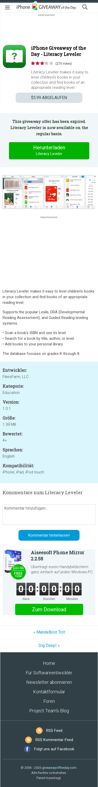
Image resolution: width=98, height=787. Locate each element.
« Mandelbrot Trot (49, 632)
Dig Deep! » (49, 645)
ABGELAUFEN (49, 97)
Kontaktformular (49, 691)
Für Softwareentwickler (49, 672)
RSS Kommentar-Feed (54, 739)
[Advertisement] (49, 30)
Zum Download (49, 609)
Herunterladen (49, 150)
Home (49, 663)
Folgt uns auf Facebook (54, 749)
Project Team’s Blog (49, 710)
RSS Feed (54, 730)
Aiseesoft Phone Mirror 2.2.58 (57, 555)
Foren (49, 701)
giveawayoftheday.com (59, 768)
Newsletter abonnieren (49, 682)
